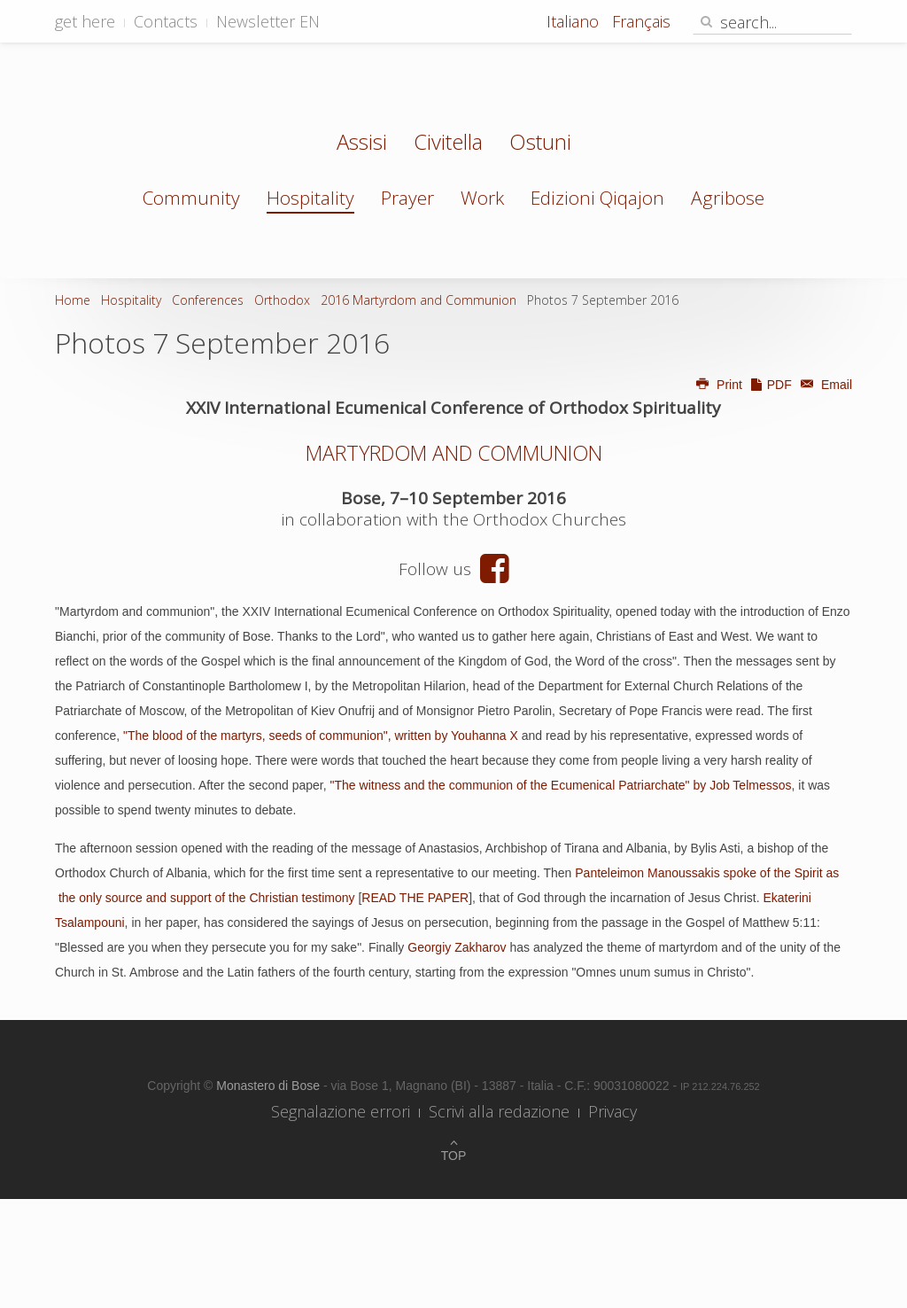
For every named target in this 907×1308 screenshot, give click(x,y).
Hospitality (310, 197)
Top (454, 1155)
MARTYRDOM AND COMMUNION (454, 453)
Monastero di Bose (269, 1085)
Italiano (575, 21)
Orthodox (282, 300)
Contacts (166, 21)
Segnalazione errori (340, 1111)
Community (191, 197)
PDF (770, 385)
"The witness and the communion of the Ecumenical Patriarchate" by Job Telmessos (561, 785)
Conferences (208, 300)
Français (641, 21)
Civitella (448, 143)
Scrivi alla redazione (499, 1111)
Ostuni (540, 143)
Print (718, 385)
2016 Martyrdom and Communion (418, 300)
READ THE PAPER (415, 898)
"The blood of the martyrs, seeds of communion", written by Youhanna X (320, 735)
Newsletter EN (268, 21)
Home (72, 300)
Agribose (727, 197)
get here (85, 21)
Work (482, 197)
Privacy (612, 1111)
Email (823, 385)
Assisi (362, 143)
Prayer (407, 197)
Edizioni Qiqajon (597, 197)
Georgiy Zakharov (456, 947)
